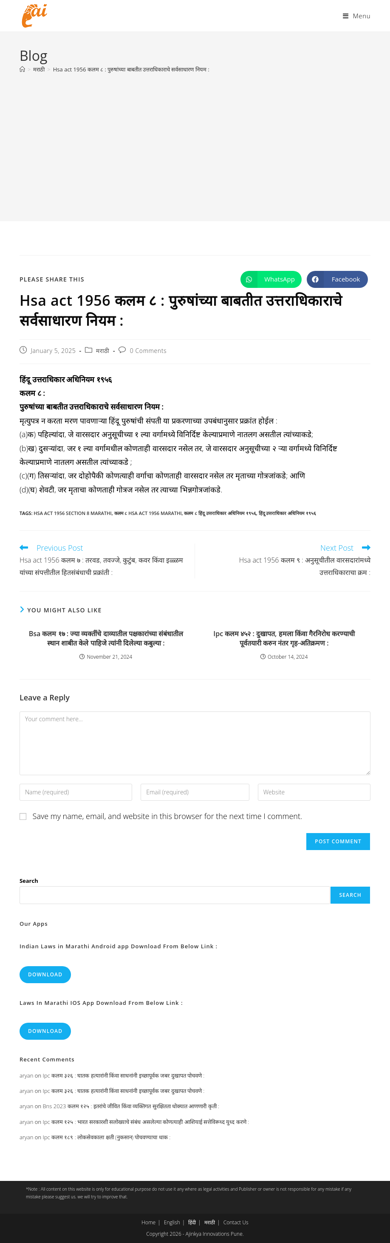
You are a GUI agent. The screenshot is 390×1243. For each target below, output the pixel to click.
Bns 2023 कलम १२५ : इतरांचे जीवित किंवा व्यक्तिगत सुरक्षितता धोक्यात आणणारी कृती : (130, 1106)
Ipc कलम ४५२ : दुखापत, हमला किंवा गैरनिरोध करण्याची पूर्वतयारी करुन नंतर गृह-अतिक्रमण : (284, 638)
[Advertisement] (195, 142)
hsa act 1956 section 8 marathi (72, 513)
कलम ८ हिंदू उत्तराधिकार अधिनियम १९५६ (220, 513)
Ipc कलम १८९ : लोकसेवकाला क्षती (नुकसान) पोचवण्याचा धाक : (106, 1137)
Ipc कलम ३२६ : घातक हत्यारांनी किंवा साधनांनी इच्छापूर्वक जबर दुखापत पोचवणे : (123, 1075)
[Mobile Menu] (356, 15)
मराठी (103, 351)
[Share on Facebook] (337, 279)
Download (45, 974)
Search (29, 881)
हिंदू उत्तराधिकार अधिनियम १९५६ (288, 513)
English (172, 1222)
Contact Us (236, 1222)
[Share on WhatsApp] (271, 279)
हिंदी (192, 1222)
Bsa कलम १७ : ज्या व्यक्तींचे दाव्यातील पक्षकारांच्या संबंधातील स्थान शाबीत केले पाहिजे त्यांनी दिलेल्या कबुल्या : (106, 638)
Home (148, 1222)
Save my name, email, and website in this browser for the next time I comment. (167, 816)
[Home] (22, 69)
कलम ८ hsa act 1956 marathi (148, 513)
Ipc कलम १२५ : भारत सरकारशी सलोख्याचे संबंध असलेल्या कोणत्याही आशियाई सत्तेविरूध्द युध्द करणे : (145, 1122)
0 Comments (148, 351)
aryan (26, 1075)
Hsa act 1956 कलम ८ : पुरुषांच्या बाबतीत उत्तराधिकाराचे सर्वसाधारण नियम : (131, 69)
